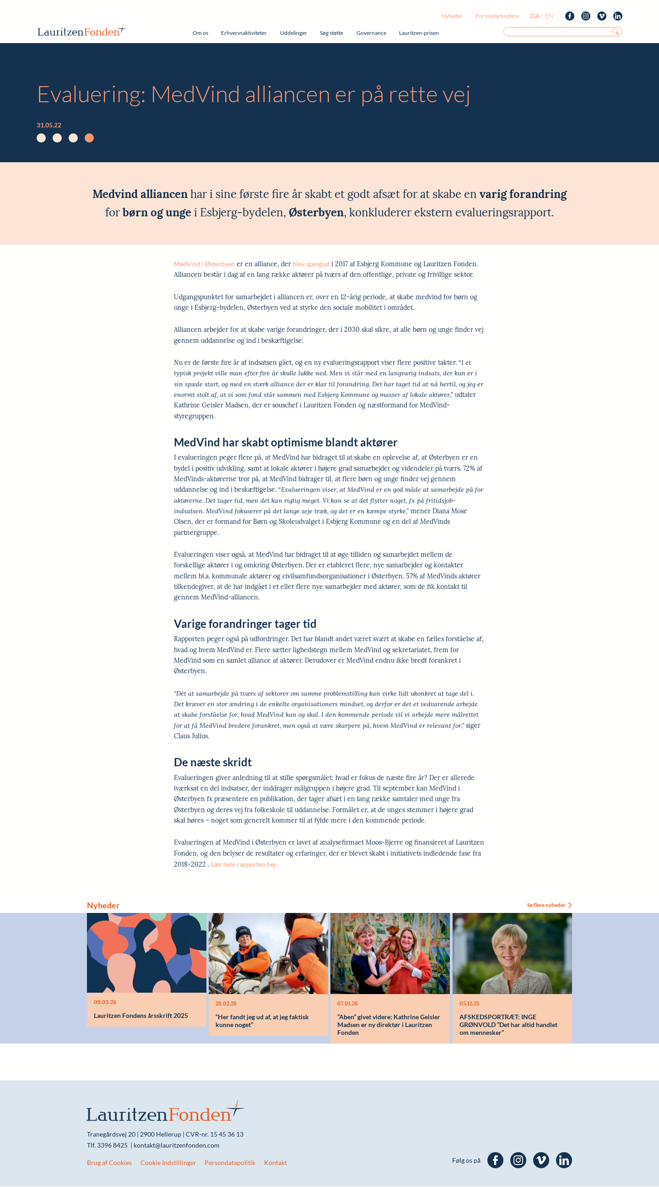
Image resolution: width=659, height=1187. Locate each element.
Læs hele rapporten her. (244, 864)
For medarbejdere (497, 15)
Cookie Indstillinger (168, 1163)
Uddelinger (293, 32)
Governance (371, 32)
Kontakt (275, 1163)
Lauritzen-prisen (419, 32)
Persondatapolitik (230, 1163)
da (535, 16)
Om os (200, 32)
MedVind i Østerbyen (204, 264)
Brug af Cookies (109, 1163)
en (549, 16)
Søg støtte (331, 32)
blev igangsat (311, 264)
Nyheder (452, 15)
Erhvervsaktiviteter (244, 32)
